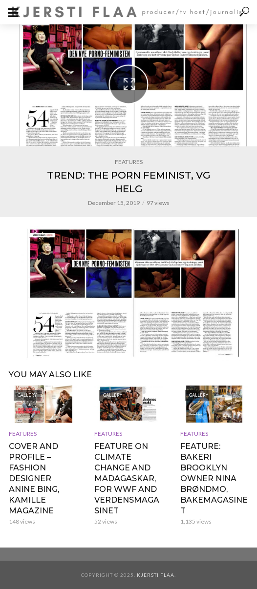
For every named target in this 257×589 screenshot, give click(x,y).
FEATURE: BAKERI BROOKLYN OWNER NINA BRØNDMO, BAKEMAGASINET (214, 478)
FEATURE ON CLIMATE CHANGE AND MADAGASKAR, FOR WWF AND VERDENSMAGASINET (126, 478)
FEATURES (129, 161)
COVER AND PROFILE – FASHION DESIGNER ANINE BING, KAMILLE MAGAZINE (34, 478)
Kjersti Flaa (155, 575)
